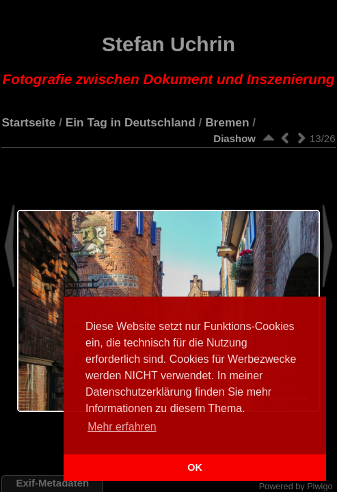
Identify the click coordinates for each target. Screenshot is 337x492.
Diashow (234, 138)
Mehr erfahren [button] (122, 427)
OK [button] (194, 467)
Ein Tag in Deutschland (131, 122)
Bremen (227, 122)
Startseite (28, 122)
